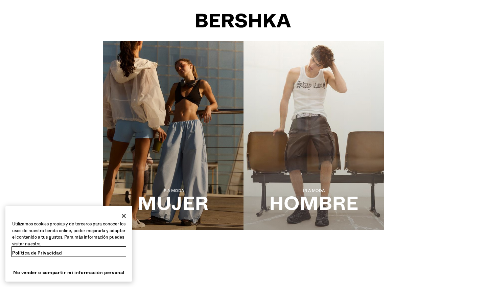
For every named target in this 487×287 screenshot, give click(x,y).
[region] (68, 244)
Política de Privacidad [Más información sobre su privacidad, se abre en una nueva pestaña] (37, 253)
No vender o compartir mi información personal (68, 272)
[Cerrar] (123, 215)
